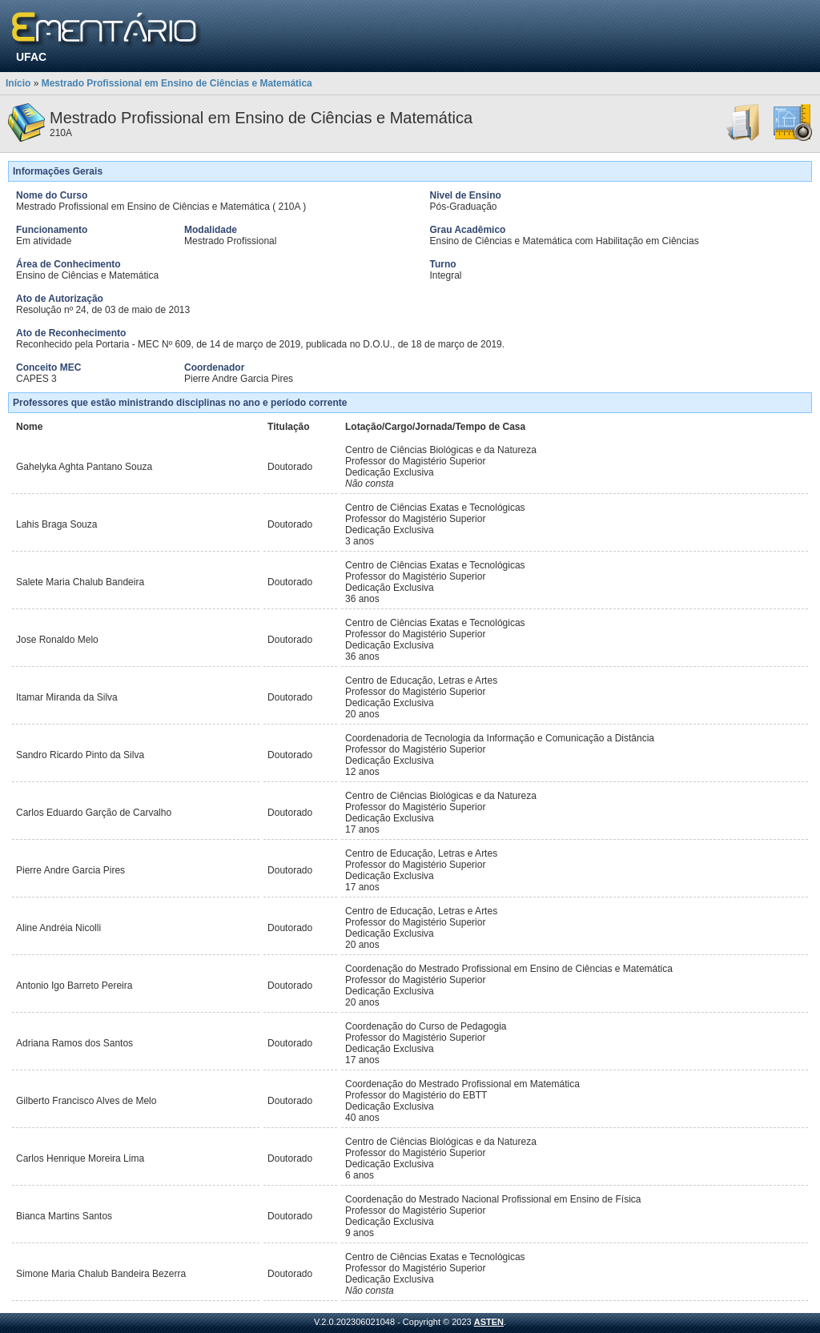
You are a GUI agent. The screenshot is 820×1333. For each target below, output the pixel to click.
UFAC (31, 56)
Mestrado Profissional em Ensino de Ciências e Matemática (177, 83)
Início (18, 83)
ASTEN (489, 1322)
